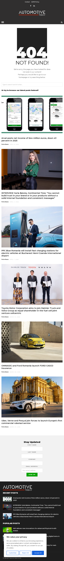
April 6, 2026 (14, 144)
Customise (12, 553)
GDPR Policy (35, 2)
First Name (32, 445)
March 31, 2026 (15, 317)
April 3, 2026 (14, 202)
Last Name (32, 452)
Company (32, 459)
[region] (25, 545)
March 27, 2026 (15, 427)
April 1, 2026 (14, 259)
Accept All (38, 553)
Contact (27, 2)
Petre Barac (5, 144)
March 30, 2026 (15, 372)
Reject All (25, 553)
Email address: (32, 466)
